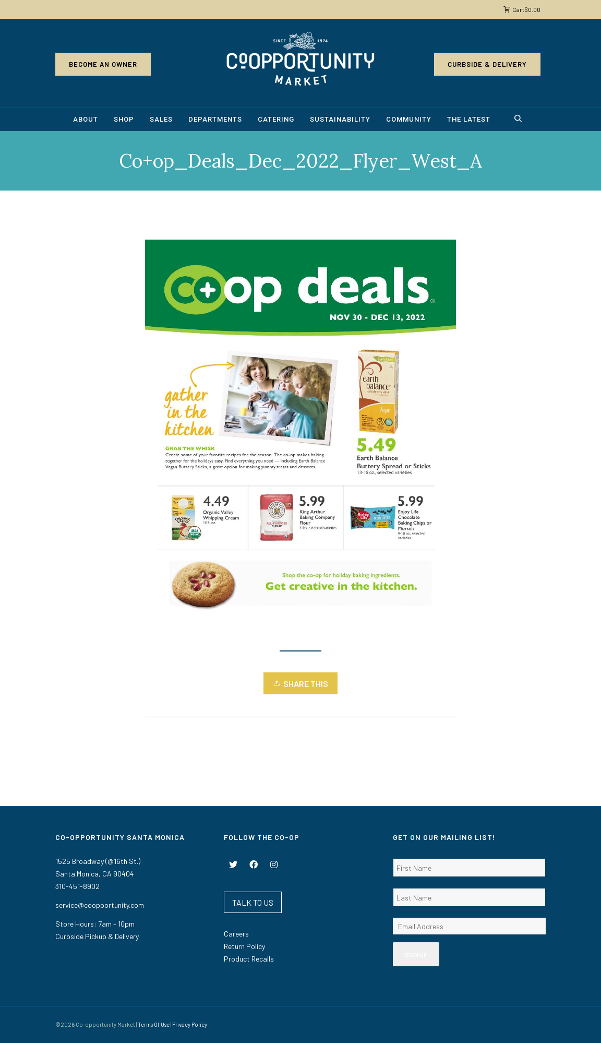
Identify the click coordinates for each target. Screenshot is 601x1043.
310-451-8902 (77, 886)
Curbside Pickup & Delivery (97, 936)
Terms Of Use (154, 1024)
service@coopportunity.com (99, 904)
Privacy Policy (189, 1024)
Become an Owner (103, 64)
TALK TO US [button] (252, 902)
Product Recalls (249, 958)
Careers (236, 933)
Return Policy (244, 946)
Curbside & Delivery (487, 64)
